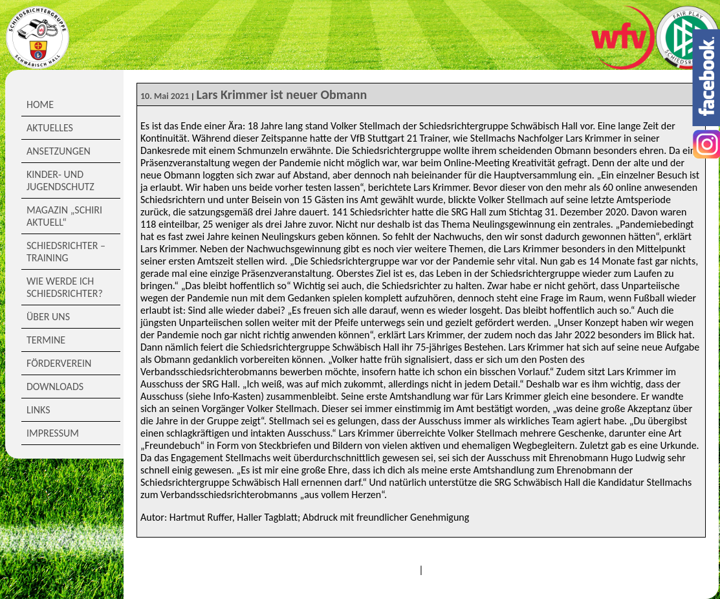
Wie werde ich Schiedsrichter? (65, 287)
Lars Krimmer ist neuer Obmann (281, 94)
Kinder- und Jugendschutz (60, 180)
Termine (46, 340)
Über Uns (48, 316)
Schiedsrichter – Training (66, 251)
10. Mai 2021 (164, 96)
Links (38, 410)
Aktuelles (50, 128)
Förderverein (59, 363)
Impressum (53, 433)
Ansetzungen (59, 151)
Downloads (55, 386)
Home (40, 104)
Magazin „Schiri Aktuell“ (64, 216)
